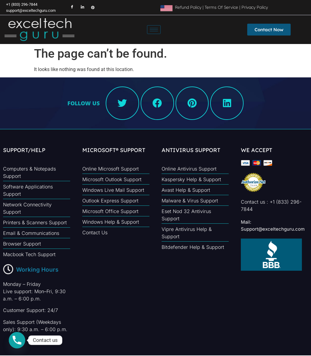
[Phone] (17, 340)
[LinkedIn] (79, 7)
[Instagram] (89, 7)
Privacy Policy (254, 7)
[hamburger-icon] (154, 29)
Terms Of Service (221, 7)
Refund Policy (187, 7)
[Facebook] (69, 7)
